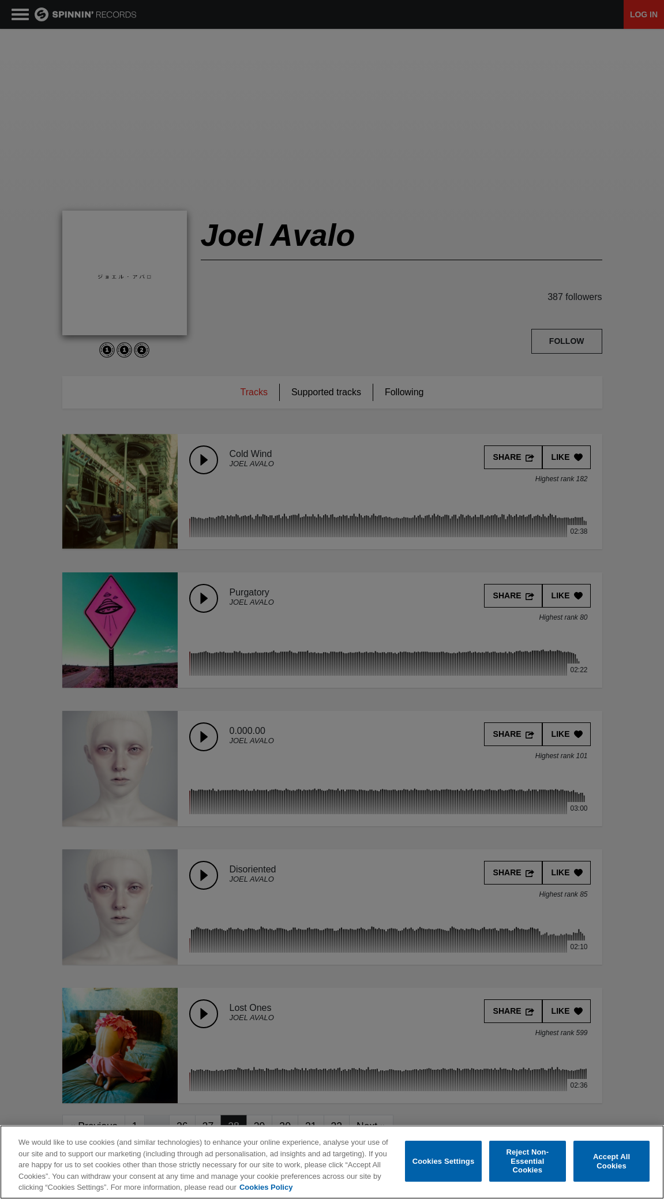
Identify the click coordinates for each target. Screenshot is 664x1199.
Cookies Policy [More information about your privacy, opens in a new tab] (265, 1187)
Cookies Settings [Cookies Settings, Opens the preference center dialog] (443, 1161)
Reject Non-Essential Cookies (527, 1161)
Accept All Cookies (611, 1161)
